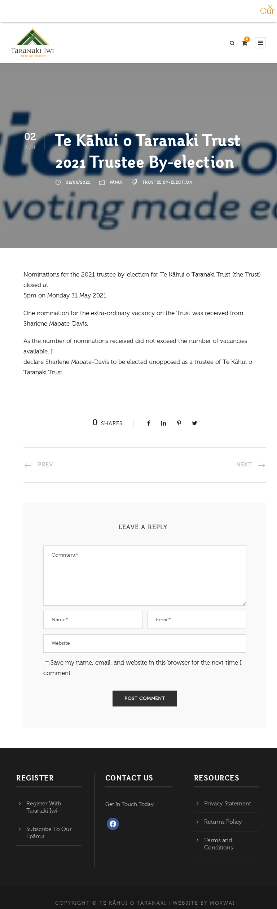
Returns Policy (223, 822)
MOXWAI (222, 903)
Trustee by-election (167, 182)
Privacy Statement (227, 803)
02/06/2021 (78, 182)
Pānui (116, 182)
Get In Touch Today (129, 804)
